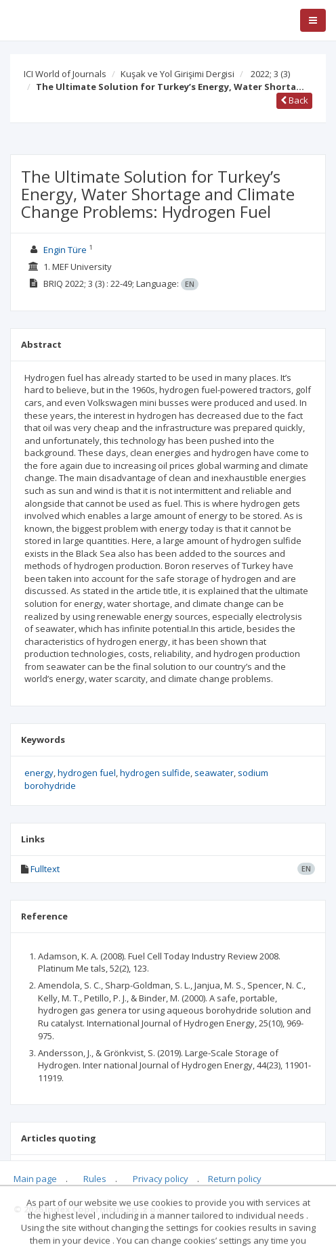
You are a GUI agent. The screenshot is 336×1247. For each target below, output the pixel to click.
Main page (35, 1179)
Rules (94, 1179)
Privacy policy (160, 1179)
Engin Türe (65, 250)
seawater (214, 773)
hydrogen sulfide (155, 773)
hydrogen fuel (87, 773)
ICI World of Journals (65, 74)
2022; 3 (270, 74)
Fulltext (45, 869)
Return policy (234, 1179)
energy (39, 773)
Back (294, 100)
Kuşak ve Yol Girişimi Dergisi (177, 74)
